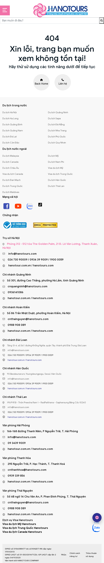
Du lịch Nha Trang (57, 130)
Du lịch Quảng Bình (12, 124)
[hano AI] (97, 517)
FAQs (63, 554)
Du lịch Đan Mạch (11, 180)
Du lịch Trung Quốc (12, 186)
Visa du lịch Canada (12, 174)
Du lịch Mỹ (53, 156)
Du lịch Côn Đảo (10, 142)
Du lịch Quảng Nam (12, 130)
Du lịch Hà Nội (9, 112)
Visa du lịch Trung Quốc (60, 174)
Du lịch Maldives (10, 192)
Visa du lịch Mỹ (55, 168)
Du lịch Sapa (54, 118)
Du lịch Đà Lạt (9, 136)
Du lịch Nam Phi (56, 162)
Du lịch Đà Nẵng (56, 124)
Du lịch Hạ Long (10, 118)
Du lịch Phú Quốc (57, 136)
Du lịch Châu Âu (10, 168)
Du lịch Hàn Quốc (57, 180)
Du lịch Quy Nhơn (57, 142)
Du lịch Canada (10, 162)
